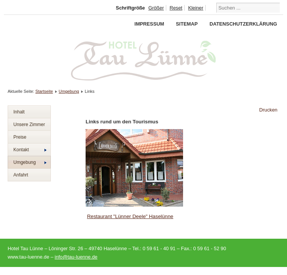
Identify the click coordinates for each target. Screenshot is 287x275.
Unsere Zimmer (29, 124)
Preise (19, 137)
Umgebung (69, 91)
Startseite (44, 91)
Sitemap (187, 24)
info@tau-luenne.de (76, 257)
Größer (156, 8)
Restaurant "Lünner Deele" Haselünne (130, 216)
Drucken (268, 110)
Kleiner (195, 8)
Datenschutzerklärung (243, 24)
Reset (176, 8)
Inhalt (18, 112)
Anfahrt (20, 175)
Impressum (149, 24)
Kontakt (30, 149)
